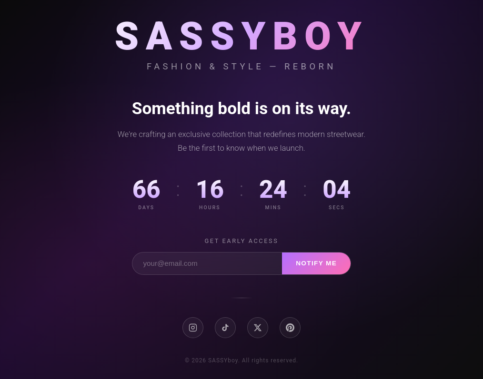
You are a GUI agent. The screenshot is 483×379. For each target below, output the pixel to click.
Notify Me (316, 263)
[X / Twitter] (257, 327)
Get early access (242, 240)
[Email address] (207, 263)
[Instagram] (192, 327)
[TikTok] (225, 327)
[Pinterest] (290, 327)
